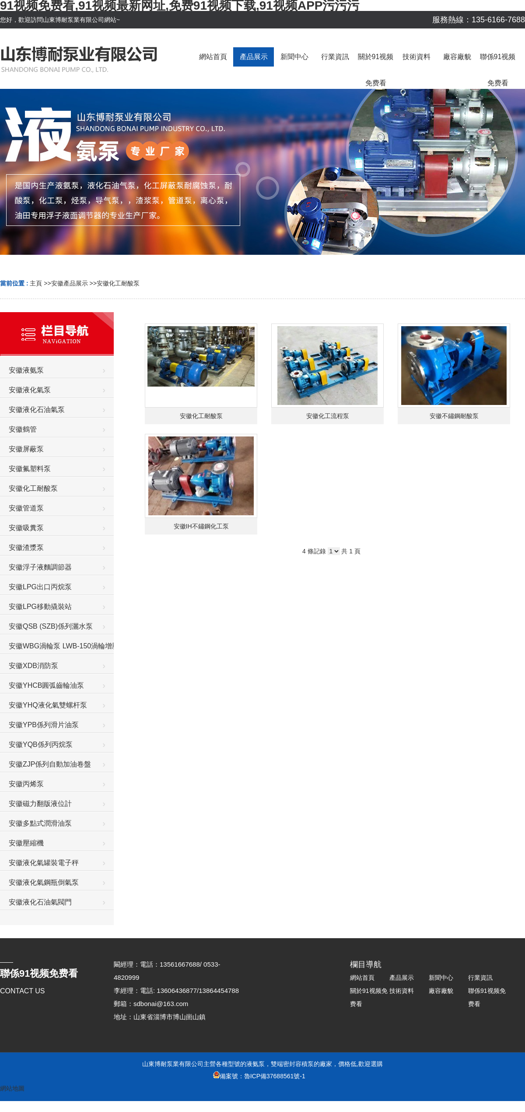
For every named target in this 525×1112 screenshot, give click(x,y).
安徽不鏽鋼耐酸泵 (454, 415)
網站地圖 (12, 1088)
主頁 (36, 283)
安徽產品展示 (69, 283)
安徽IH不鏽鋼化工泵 (201, 526)
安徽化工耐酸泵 (118, 283)
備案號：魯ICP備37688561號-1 (259, 1076)
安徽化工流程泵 (327, 415)
